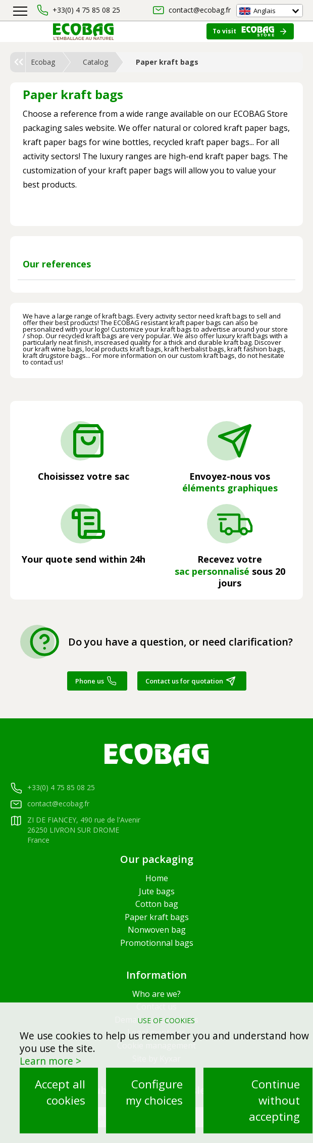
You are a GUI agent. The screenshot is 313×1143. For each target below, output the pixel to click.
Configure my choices (154, 1092)
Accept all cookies (60, 1092)
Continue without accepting (274, 1100)
